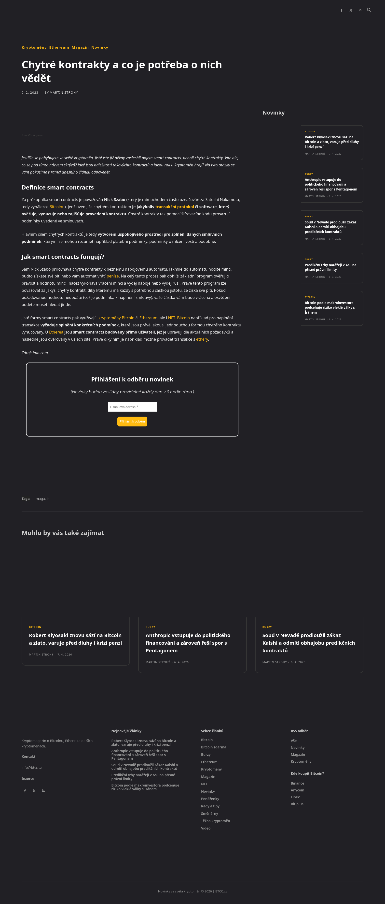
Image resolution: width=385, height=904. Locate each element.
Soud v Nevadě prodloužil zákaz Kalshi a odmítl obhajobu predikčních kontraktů (328, 236)
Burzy (309, 176)
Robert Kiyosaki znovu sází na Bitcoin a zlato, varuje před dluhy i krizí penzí (329, 143)
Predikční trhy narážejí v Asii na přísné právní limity (331, 279)
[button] (369, 10)
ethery (202, 339)
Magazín (80, 47)
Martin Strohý (64, 92)
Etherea (56, 332)
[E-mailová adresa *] (132, 407)
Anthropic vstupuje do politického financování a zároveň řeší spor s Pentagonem (328, 189)
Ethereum (59, 47)
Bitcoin (128, 318)
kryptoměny (109, 318)
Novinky (99, 47)
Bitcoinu (57, 206)
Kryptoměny (34, 47)
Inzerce (28, 781)
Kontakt (28, 759)
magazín (42, 498)
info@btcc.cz (32, 770)
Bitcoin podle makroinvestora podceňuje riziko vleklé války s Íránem (330, 320)
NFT (171, 318)
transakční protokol (174, 206)
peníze (113, 276)
